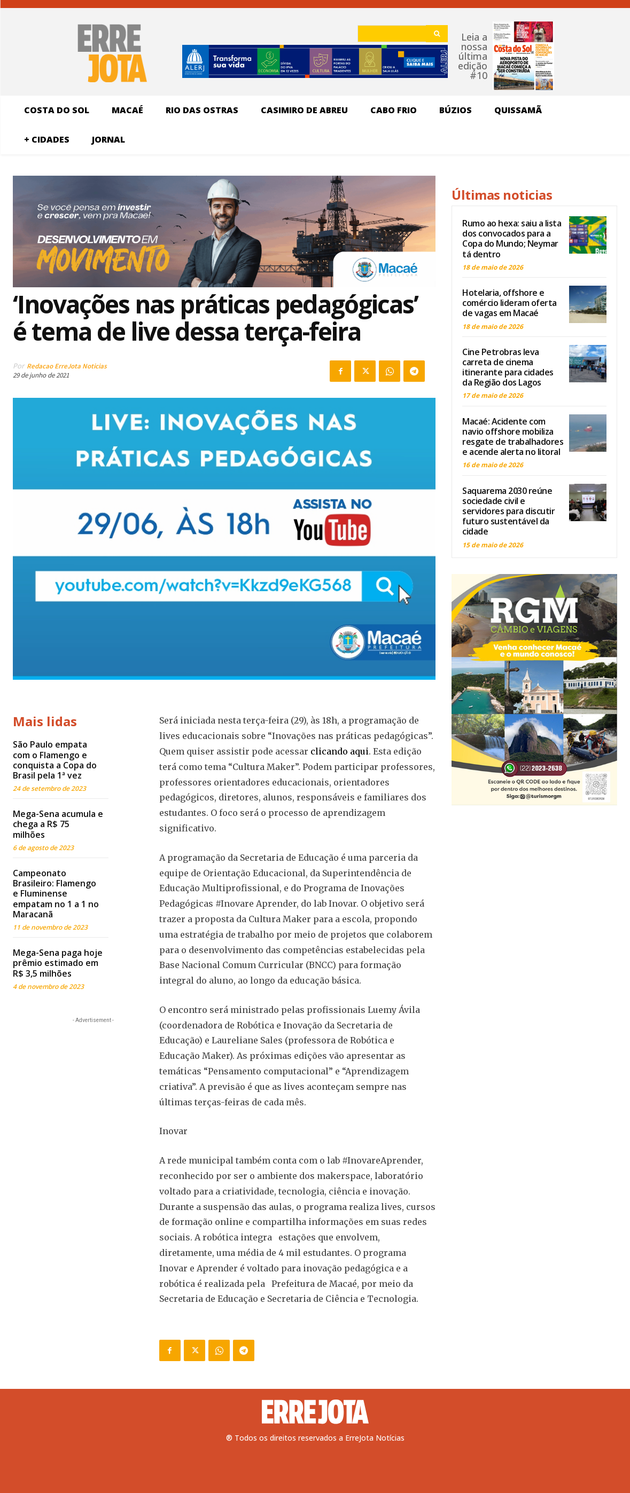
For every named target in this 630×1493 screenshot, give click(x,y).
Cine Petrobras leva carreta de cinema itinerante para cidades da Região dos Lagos (508, 367)
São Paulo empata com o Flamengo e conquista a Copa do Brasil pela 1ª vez (55, 759)
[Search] (437, 33)
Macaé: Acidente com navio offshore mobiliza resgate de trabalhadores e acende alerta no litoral (512, 436)
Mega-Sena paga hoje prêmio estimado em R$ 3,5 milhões (58, 963)
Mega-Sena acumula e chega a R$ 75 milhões (58, 824)
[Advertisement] (93, 1092)
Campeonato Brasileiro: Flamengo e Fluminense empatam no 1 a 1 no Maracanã (56, 893)
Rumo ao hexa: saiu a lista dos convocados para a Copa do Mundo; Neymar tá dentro (511, 238)
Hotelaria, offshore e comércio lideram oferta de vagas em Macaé (509, 303)
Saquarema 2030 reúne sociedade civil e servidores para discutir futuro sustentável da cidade (508, 511)
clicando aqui (339, 751)
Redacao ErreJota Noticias (67, 366)
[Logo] (315, 1412)
